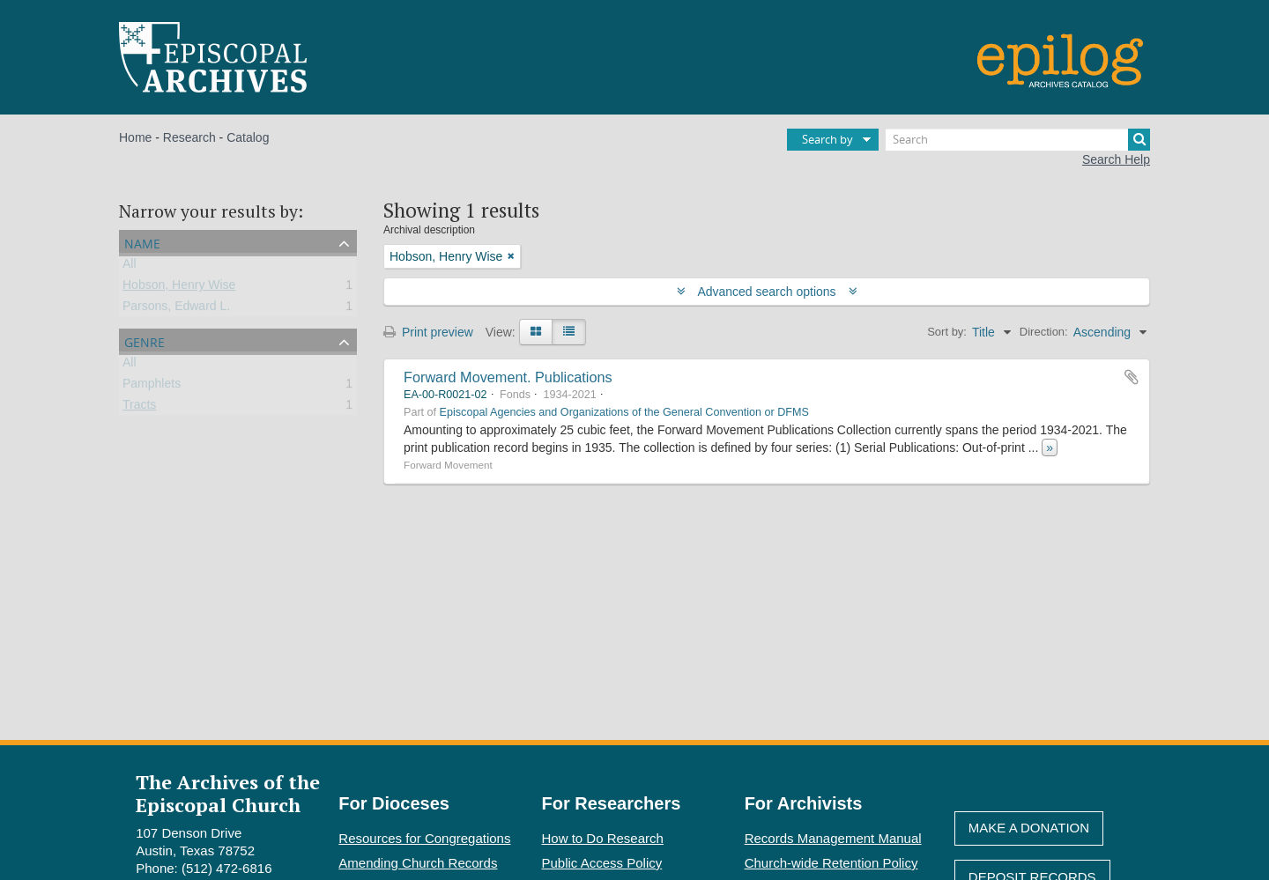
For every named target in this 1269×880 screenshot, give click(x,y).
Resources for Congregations (424, 838)
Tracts (139, 408)
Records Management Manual (833, 838)
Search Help (1116, 159)
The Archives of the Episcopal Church (228, 793)
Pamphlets (151, 387)
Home (135, 137)
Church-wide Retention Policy (831, 862)
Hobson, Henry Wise (178, 288)
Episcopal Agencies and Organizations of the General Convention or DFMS (624, 412)
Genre (144, 340)
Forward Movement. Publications (508, 377)
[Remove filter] (511, 256)
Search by (827, 139)
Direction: (1044, 331)
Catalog (247, 137)
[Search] (1018, 140)
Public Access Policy (602, 862)
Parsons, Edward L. (176, 309)
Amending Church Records (417, 862)
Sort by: (947, 331)
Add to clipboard (1131, 377)
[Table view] (569, 332)
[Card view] (536, 332)
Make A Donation (1028, 827)
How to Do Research (603, 838)
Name (142, 242)
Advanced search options (767, 292)
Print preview (428, 332)
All (129, 267)
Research (189, 137)
